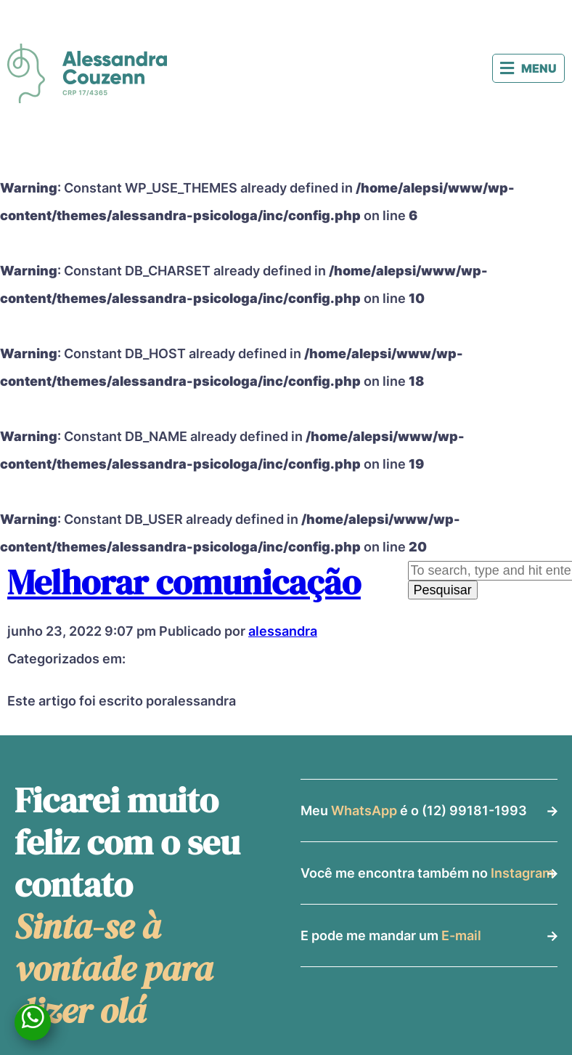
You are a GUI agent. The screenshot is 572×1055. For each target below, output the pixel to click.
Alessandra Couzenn (87, 73)
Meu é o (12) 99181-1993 (414, 810)
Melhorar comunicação (184, 582)
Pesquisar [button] (443, 590)
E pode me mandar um (391, 935)
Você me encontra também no (427, 873)
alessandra (282, 631)
